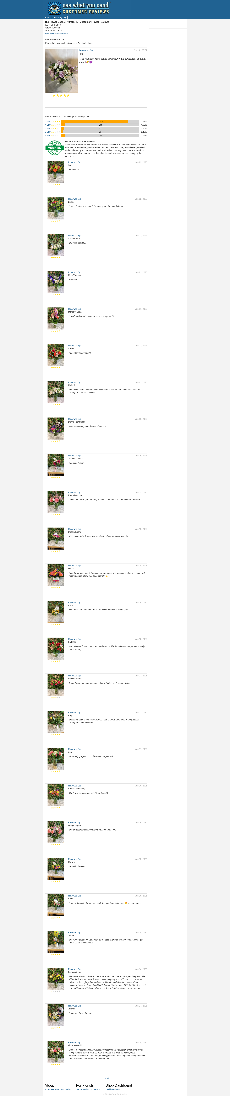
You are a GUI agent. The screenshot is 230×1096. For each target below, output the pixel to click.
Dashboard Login (113, 1089)
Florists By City (59, 17)
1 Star (53, 135)
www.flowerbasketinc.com (56, 33)
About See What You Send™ (58, 1089)
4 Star (53, 125)
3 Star (53, 128)
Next (106, 1078)
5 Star (53, 121)
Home (47, 17)
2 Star (53, 132)
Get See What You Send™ (88, 1089)
